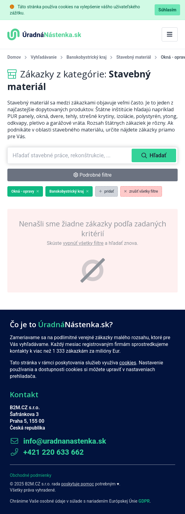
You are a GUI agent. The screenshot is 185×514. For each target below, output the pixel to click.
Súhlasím (167, 9)
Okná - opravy (25, 191)
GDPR (144, 501)
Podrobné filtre (92, 175)
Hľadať (153, 155)
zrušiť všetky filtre (141, 191)
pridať (106, 191)
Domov (14, 57)
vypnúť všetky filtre (83, 243)
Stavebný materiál (133, 57)
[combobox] (70, 155)
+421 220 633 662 (47, 452)
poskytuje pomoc (77, 483)
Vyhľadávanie (44, 57)
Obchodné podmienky (30, 475)
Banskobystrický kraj (86, 57)
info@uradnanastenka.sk (58, 441)
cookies (127, 363)
